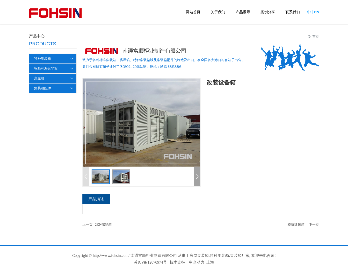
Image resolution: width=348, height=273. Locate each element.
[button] (197, 176)
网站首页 (193, 12)
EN (316, 12)
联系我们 (292, 12)
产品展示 (243, 12)
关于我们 (218, 12)
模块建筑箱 (296, 224)
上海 (210, 262)
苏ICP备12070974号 (150, 262)
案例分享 (268, 12)
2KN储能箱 (103, 224)
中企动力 (196, 262)
